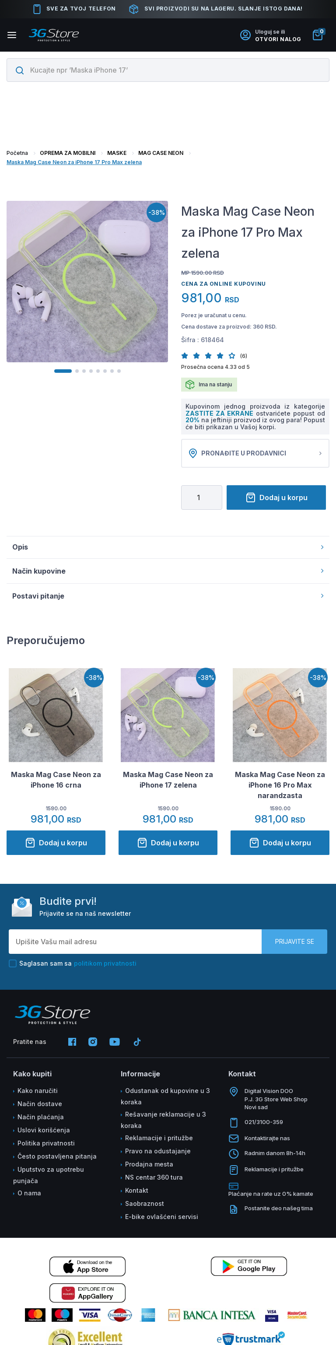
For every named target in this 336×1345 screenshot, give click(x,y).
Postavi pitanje (168, 600)
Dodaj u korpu (276, 502)
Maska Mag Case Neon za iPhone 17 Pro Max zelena (74, 162)
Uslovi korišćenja (44, 1134)
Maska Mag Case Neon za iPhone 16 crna (56, 784)
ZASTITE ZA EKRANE (221, 413)
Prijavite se (294, 945)
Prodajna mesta (149, 1168)
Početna (17, 153)
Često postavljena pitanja (57, 1160)
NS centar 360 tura (154, 1181)
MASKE (116, 153)
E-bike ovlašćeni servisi (161, 1221)
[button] (187, 355)
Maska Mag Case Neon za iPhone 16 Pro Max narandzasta (280, 789)
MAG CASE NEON (160, 153)
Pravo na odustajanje (158, 1155)
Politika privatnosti (46, 1147)
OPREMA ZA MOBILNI (67, 153)
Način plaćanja (41, 1121)
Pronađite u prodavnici (255, 455)
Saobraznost (144, 1208)
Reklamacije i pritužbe (159, 1142)
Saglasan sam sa (72, 968)
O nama (29, 1197)
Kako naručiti (38, 1095)
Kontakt (136, 1194)
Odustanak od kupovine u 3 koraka (165, 1100)
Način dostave (40, 1108)
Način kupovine (168, 575)
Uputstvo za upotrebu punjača (48, 1179)
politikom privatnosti (105, 967)
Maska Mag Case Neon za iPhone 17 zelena (168, 784)
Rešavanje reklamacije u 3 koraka (163, 1124)
